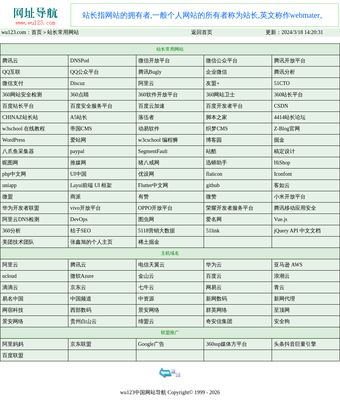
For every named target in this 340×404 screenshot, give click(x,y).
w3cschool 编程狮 (158, 140)
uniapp (9, 185)
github (212, 185)
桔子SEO (80, 231)
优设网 (146, 174)
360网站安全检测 (22, 95)
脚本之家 (216, 117)
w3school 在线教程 (23, 129)
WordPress (13, 140)
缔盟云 (146, 321)
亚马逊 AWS (288, 265)
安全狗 (282, 321)
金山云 (146, 276)
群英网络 (216, 310)
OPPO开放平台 (155, 208)
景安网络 (148, 310)
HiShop (282, 163)
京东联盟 (80, 344)
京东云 (78, 287)
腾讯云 (10, 60)
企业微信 (216, 72)
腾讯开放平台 (290, 60)
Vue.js (280, 219)
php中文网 (14, 174)
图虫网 (146, 219)
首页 (36, 32)
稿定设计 (284, 151)
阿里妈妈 (12, 344)
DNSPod (79, 60)
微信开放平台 (154, 60)
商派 (75, 197)
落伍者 (146, 117)
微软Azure (82, 276)
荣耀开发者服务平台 (229, 208)
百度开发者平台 (224, 106)
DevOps (79, 219)
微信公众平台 (222, 60)
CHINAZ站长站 (20, 117)
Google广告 (151, 344)
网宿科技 (12, 310)
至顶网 (282, 310)
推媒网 (78, 163)
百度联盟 (12, 355)
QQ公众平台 (84, 72)
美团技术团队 (18, 242)
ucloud (9, 276)
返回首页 (201, 32)
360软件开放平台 (158, 95)
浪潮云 (282, 276)
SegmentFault (153, 151)
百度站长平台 (18, 106)
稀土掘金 (148, 242)
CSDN (281, 106)
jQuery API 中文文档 (297, 231)
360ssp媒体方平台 (226, 344)
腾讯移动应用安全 (295, 208)
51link (212, 231)
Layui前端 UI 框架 (91, 185)
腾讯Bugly (150, 72)
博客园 (214, 140)
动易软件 (148, 129)
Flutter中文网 (153, 185)
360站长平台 (288, 95)
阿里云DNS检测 (20, 219)
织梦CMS (217, 129)
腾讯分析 (284, 72)
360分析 (11, 231)
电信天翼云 (151, 265)
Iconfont (283, 174)
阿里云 (146, 83)
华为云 (214, 265)
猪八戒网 (148, 163)
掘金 (279, 140)
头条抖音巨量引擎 (295, 344)
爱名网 (214, 219)
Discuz (77, 83)
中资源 (146, 299)
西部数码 (80, 310)
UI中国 (78, 174)
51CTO (282, 83)
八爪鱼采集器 (18, 151)
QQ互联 (11, 72)
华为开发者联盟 (20, 208)
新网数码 (216, 299)
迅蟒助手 (216, 163)
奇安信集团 (219, 321)
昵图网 (10, 163)
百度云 (214, 276)
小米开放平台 (290, 197)
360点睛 (79, 95)
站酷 (211, 151)
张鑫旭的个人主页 (91, 242)
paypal (77, 151)
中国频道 (80, 299)
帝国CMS (81, 129)
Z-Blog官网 (287, 129)
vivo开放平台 (85, 208)
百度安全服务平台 (91, 106)
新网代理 (284, 299)
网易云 (214, 287)
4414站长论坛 (290, 117)
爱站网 (78, 140)
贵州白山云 (83, 321)
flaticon (214, 174)
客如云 (282, 185)
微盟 (7, 197)
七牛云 (146, 287)
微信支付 (12, 83)
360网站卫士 (220, 95)
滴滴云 (10, 287)
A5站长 (78, 117)
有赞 (143, 197)
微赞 (211, 197)
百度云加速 (151, 106)
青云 (279, 287)
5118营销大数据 (156, 231)
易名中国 (12, 299)
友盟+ (212, 83)
